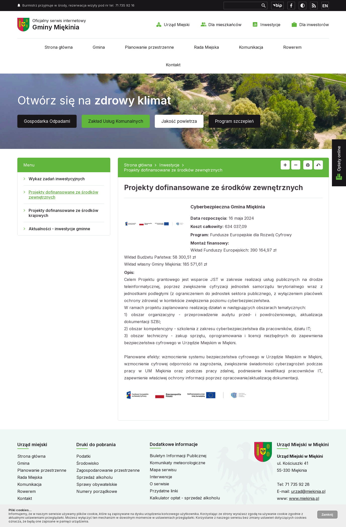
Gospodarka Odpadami (47, 121)
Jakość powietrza (179, 121)
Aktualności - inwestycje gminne (59, 228)
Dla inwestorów (314, 24)
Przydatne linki (164, 490)
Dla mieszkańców (224, 24)
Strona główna (58, 47)
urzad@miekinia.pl (308, 491)
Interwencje (161, 476)
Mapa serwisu (163, 469)
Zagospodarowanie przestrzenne (108, 470)
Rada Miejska (206, 47)
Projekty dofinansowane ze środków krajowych (63, 213)
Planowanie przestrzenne (149, 47)
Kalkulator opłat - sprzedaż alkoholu (185, 497)
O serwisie (159, 483)
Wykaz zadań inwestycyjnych (57, 178)
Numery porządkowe (96, 491)
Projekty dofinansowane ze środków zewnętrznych (63, 195)
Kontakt (173, 64)
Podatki (83, 456)
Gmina (99, 47)
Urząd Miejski (176, 24)
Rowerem (292, 47)
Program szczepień (234, 121)
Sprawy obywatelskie (96, 484)
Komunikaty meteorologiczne (177, 462)
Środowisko (87, 463)
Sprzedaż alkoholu (94, 477)
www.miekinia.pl (304, 498)
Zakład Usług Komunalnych (115, 121)
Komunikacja (251, 47)
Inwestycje (270, 24)
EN (325, 5)
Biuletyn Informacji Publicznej (178, 455)
